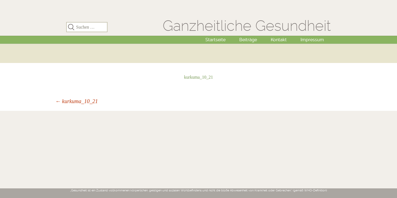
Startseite (215, 39)
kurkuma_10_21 (198, 77)
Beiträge (248, 39)
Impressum (312, 39)
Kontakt (279, 39)
